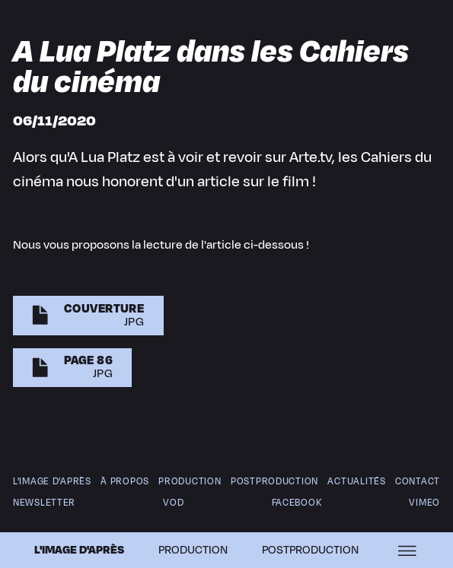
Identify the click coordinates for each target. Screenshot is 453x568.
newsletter (44, 502)
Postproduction (275, 481)
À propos (124, 481)
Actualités (356, 481)
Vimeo (424, 502)
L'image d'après (78, 550)
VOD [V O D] (173, 502)
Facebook (296, 502)
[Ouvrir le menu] (408, 550)
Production (193, 550)
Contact (418, 481)
